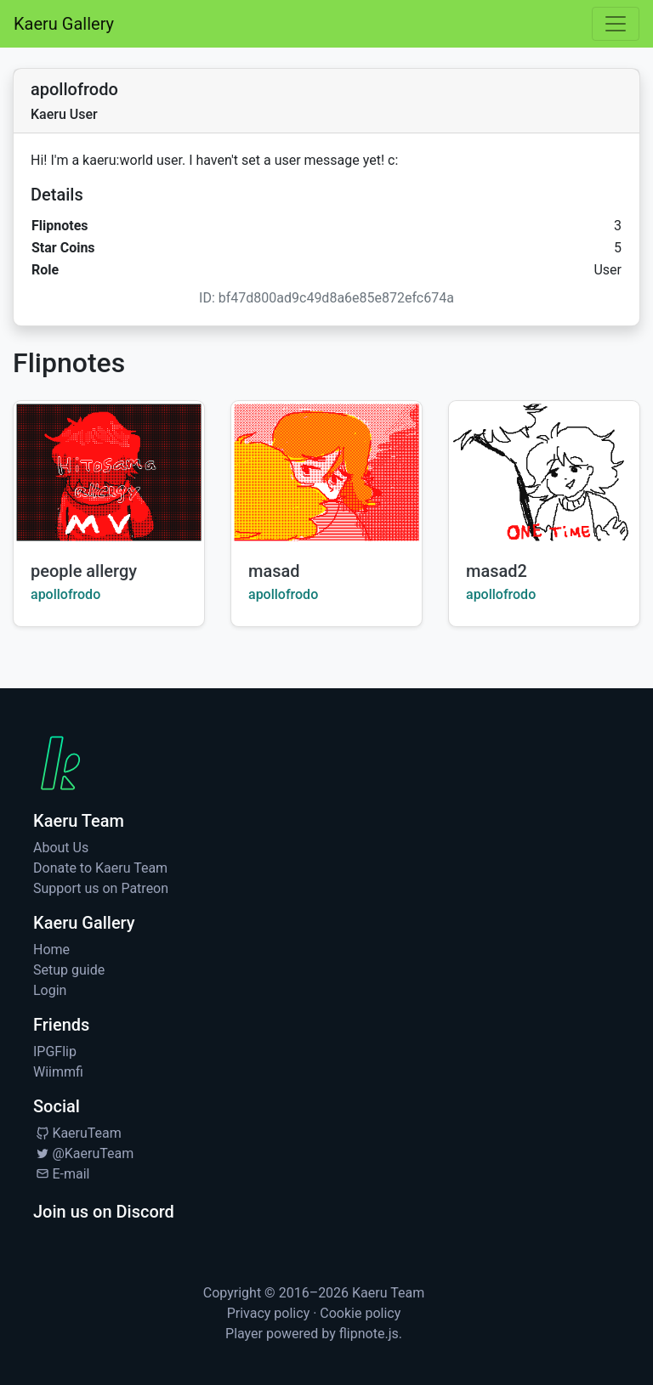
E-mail (61, 1174)
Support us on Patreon (100, 888)
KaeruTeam (77, 1133)
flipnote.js (369, 1334)
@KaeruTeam (83, 1153)
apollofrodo (65, 594)
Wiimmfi (58, 1072)
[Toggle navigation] (615, 24)
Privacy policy (268, 1313)
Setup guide (69, 970)
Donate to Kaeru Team (100, 868)
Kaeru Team (388, 1293)
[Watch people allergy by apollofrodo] (109, 472)
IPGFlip (55, 1051)
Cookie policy (360, 1313)
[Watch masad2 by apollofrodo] (544, 472)
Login (49, 990)
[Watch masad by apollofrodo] (326, 472)
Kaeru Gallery (64, 24)
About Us (60, 847)
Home (51, 949)
